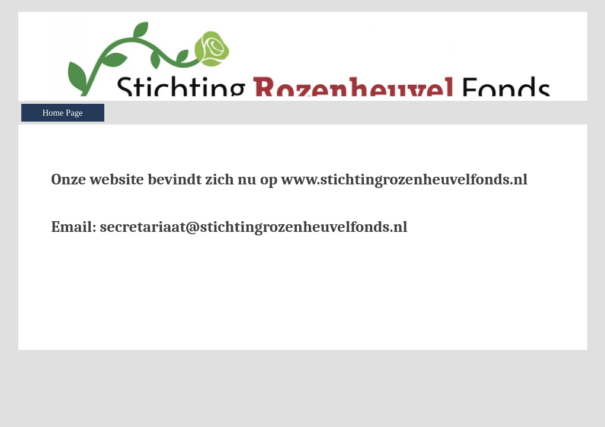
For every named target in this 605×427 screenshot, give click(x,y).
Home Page (63, 112)
